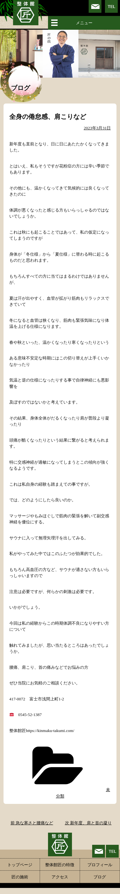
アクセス (60, 877)
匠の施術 (20, 877)
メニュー (84, 22)
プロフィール (99, 864)
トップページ (19, 864)
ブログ (99, 877)
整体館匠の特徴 (59, 864)
